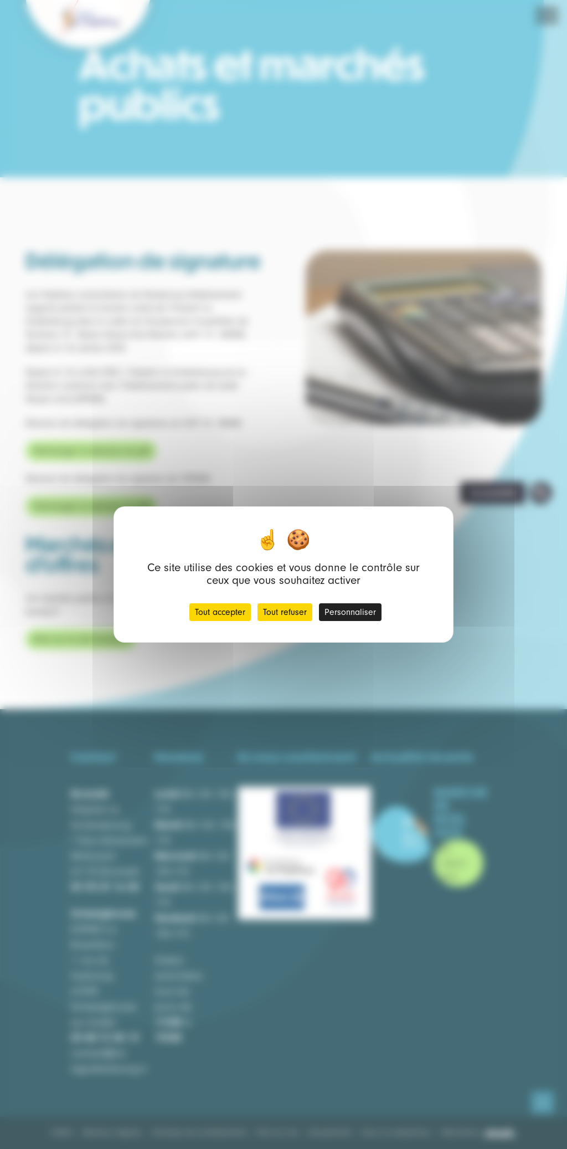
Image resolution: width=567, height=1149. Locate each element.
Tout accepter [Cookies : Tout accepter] (220, 612)
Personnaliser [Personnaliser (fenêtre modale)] (350, 612)
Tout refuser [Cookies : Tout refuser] (285, 612)
